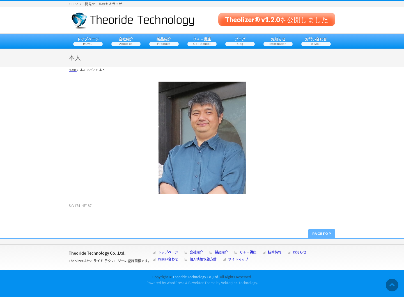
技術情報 (274, 252)
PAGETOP (321, 233)
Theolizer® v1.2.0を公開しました (277, 19)
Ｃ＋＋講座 (248, 252)
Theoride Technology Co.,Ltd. (196, 276)
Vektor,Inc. (229, 282)
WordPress (175, 282)
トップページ (168, 252)
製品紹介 (221, 252)
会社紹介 (196, 252)
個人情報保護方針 (203, 259)
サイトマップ (238, 259)
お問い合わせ (168, 259)
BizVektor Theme (201, 282)
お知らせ (299, 252)
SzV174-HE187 (80, 205)
